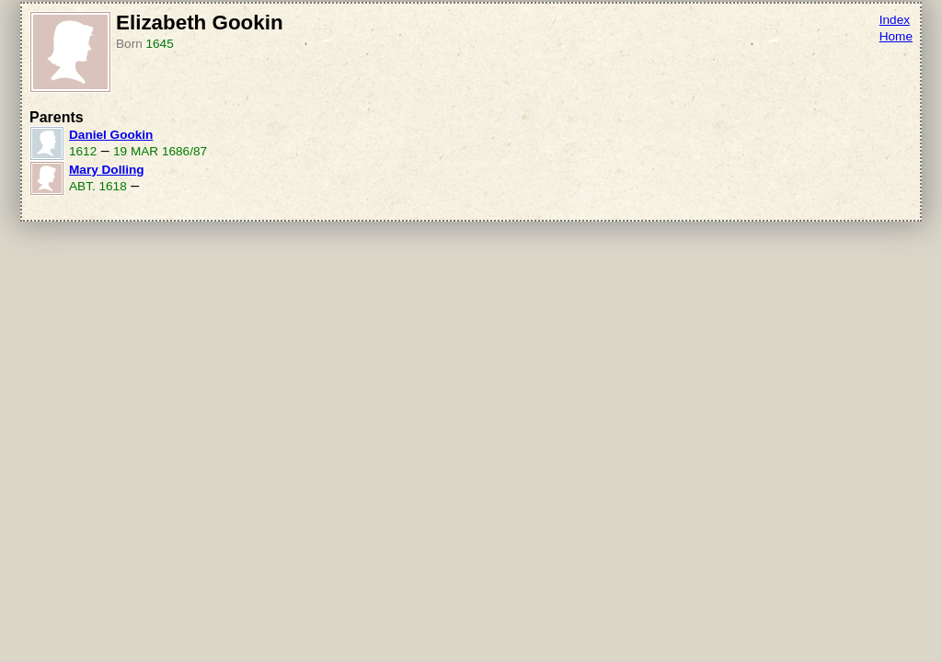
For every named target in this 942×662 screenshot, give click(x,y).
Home (896, 36)
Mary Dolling (106, 170)
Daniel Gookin (111, 135)
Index (894, 20)
